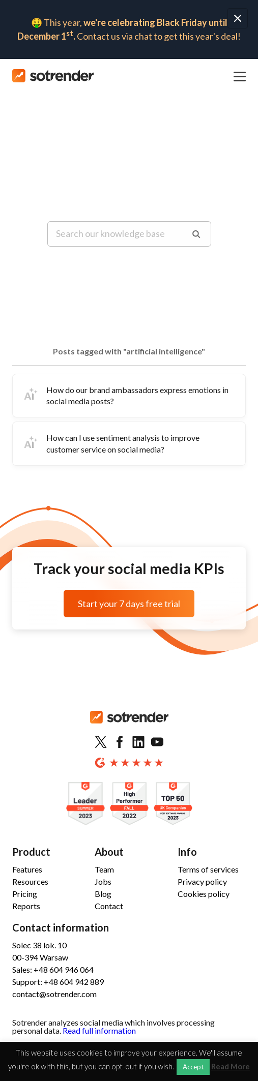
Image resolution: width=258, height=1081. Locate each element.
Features (27, 869)
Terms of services (208, 869)
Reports (26, 906)
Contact (109, 906)
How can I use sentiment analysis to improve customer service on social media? (110, 443)
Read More (230, 1066)
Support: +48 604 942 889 (58, 981)
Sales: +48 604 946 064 (53, 969)
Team (104, 869)
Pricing (24, 893)
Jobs (103, 881)
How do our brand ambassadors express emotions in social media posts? (124, 395)
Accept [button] (193, 1067)
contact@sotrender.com (54, 994)
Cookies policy (204, 893)
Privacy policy (202, 881)
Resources (30, 881)
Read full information (99, 1030)
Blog (103, 893)
